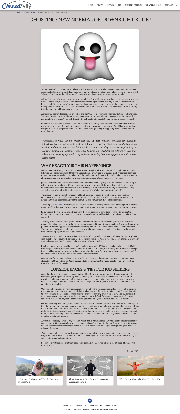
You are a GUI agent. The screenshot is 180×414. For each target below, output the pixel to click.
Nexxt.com (57, 204)
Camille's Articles (29, 12)
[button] (176, 5)
